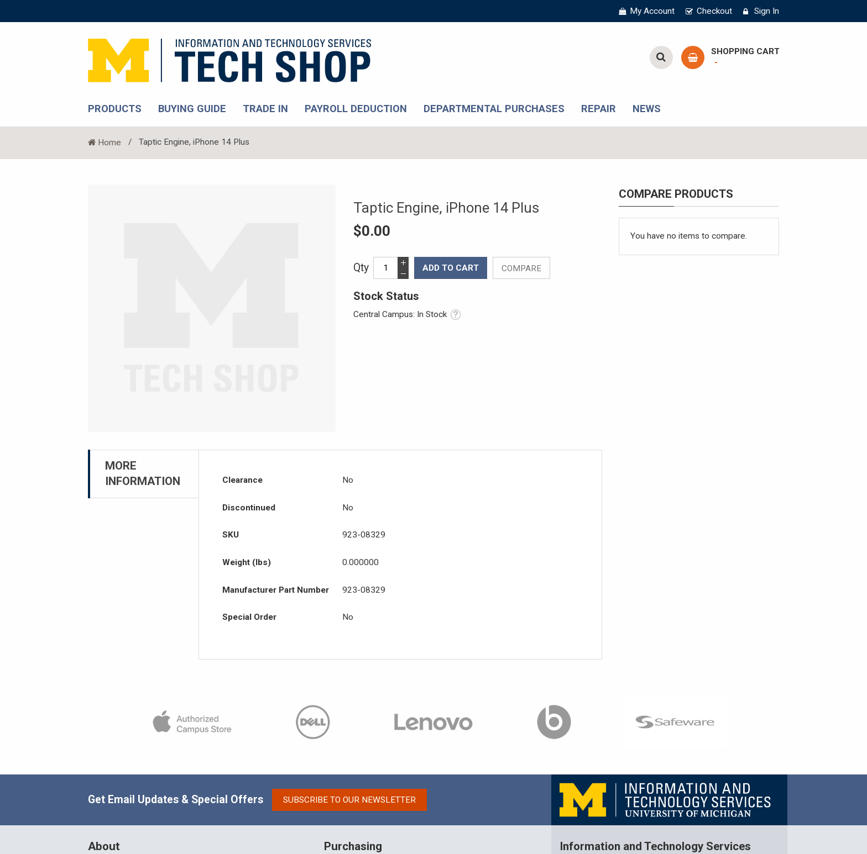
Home (108, 140)
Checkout (715, 10)
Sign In (767, 10)
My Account (654, 10)
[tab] (143, 470)
